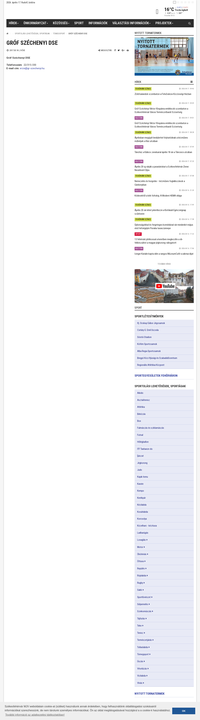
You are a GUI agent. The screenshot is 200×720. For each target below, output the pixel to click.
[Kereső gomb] (190, 23)
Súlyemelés (142, 604)
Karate (140, 483)
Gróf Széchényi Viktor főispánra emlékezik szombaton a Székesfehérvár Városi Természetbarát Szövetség (161, 110)
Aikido (140, 392)
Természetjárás (144, 639)
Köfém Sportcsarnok (147, 344)
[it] (189, 2)
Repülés (141, 568)
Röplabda (141, 575)
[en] (178, 2)
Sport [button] (79, 23)
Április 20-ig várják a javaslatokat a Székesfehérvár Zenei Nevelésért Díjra (162, 168)
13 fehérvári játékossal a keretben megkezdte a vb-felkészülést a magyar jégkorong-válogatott (159, 241)
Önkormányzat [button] (36, 24)
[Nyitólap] (7, 33)
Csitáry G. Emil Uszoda (148, 330)
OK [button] (184, 711)
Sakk (139, 589)
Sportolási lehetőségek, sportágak (32, 33)
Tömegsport (59, 33)
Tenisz (140, 632)
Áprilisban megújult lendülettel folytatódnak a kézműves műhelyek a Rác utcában (161, 139)
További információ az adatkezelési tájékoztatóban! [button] (35, 714)
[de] (185, 2)
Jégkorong (142, 462)
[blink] (192, 2)
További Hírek (164, 264)
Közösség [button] (61, 24)
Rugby (140, 582)
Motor (140, 547)
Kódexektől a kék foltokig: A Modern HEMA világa (158, 195)
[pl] (182, 2)
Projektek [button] (164, 24)
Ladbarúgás (142, 532)
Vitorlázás (142, 668)
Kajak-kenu (142, 476)
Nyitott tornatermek (150, 693)
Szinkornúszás (144, 611)
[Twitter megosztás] (119, 50)
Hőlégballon (143, 441)
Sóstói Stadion (144, 337)
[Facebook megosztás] (115, 50)
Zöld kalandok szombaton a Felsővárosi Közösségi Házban (163, 94)
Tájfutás (141, 618)
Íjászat (140, 455)
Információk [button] (98, 23)
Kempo (140, 490)
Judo (139, 469)
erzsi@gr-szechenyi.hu (32, 68)
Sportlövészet (144, 597)
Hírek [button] (14, 24)
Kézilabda (141, 504)
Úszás (140, 661)
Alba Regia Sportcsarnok (149, 351)
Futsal (140, 434)
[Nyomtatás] (128, 50)
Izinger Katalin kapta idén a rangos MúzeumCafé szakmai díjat (164, 253)
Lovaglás (141, 539)
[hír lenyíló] (191, 82)
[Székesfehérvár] (36, 11)
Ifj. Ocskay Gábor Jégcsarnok (151, 323)
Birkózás (141, 414)
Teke (139, 625)
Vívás (139, 682)
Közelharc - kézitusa (147, 525)
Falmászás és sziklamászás (150, 427)
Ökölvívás (141, 554)
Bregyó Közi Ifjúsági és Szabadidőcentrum (157, 358)
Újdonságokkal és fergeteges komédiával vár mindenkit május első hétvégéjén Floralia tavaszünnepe (164, 226)
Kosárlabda (142, 511)
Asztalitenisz (143, 400)
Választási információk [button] (131, 24)
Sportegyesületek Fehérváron (156, 375)
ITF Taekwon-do (145, 448)
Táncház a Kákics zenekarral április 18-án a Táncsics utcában (163, 152)
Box (139, 420)
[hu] (174, 2)
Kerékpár (141, 497)
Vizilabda (141, 675)
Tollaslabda (142, 647)
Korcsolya (142, 518)
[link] (164, 56)
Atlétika (141, 406)
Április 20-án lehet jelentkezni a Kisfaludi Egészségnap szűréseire (160, 212)
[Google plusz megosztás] (123, 50)
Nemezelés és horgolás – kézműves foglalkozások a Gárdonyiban (160, 183)
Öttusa (140, 561)
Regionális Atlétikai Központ (150, 364)
